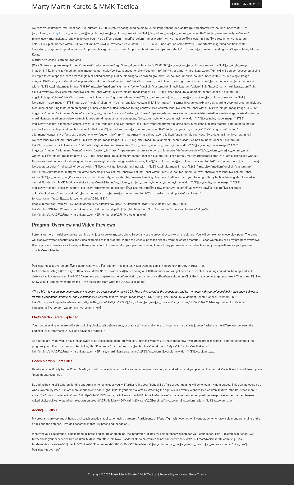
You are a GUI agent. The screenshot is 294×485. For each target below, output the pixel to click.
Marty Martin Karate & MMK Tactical (86, 7)
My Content (251, 4)
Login (235, 3)
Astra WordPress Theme (190, 474)
